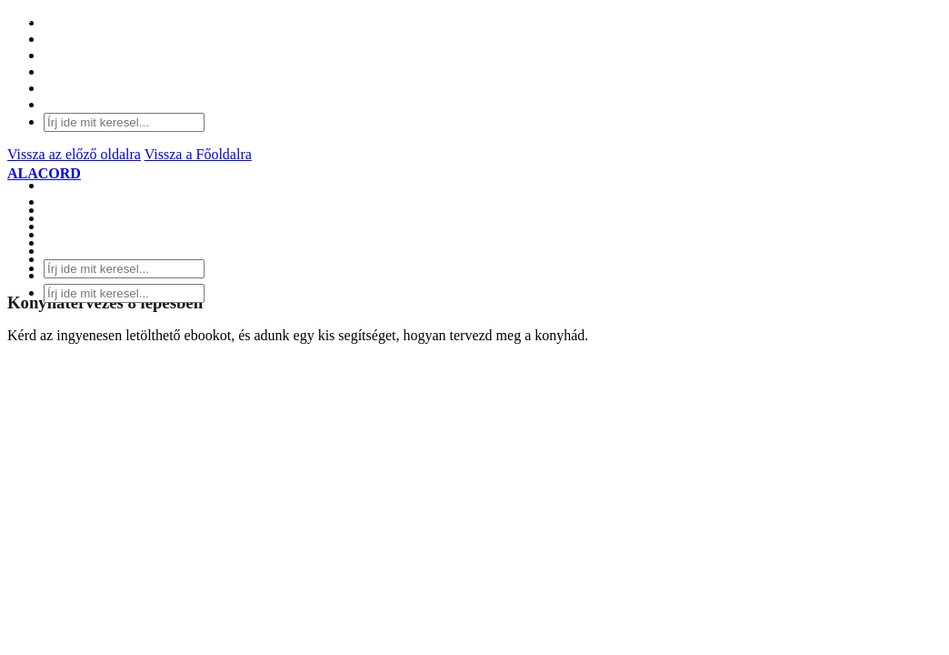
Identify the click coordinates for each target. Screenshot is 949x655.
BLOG (64, 242)
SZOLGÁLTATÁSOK (109, 226)
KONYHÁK (80, 209)
